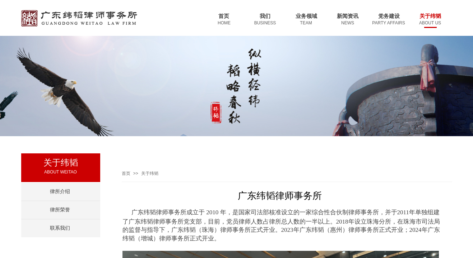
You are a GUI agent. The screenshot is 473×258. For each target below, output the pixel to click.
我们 (265, 16)
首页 (223, 16)
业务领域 (306, 16)
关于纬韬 (430, 16)
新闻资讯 (347, 16)
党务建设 (389, 16)
